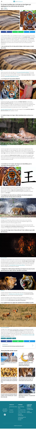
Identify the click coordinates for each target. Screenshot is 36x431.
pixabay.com (2, 290)
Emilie (6, 8)
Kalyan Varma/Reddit (4, 257)
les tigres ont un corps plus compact (16, 294)
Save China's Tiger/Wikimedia (5, 327)
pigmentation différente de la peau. (12, 76)
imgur (1, 70)
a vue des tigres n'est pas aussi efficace (17, 265)
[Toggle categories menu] (1, 1)
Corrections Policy (22, 410)
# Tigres (14, 338)
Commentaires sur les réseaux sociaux (22, 418)
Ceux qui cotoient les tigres (6, 109)
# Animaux (3, 338)
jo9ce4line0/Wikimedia (4, 145)
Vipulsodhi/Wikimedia (4, 218)
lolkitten (2, 99)
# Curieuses (9, 338)
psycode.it (11, 412)
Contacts (11, 410)
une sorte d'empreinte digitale (23, 72)
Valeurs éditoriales (22, 412)
